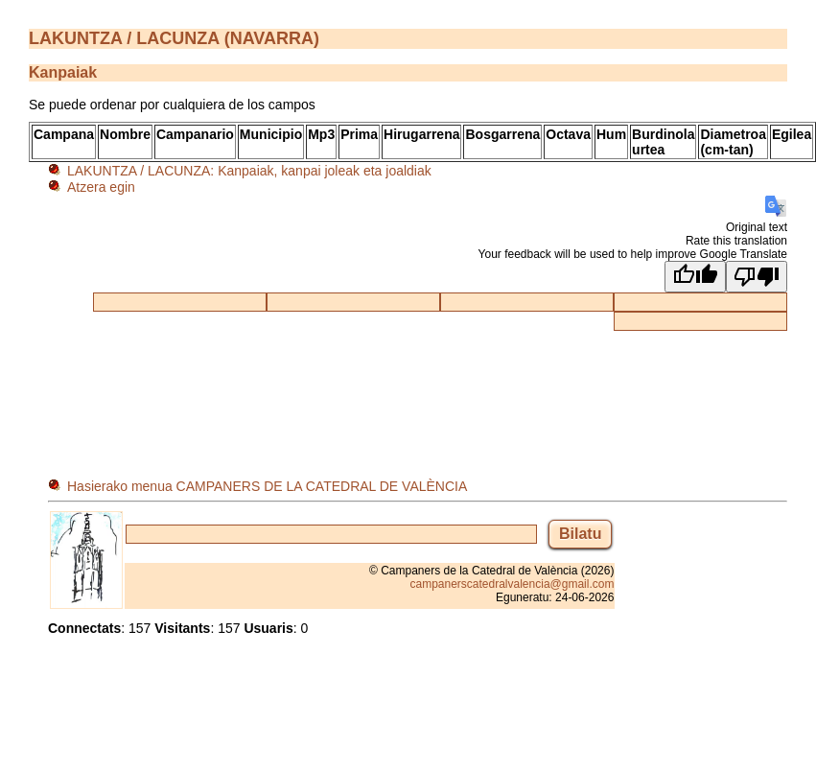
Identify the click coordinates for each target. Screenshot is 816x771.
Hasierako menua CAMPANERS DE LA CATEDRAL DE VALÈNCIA (267, 486)
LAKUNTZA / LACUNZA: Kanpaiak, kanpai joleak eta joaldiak (249, 170)
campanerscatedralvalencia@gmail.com (511, 584)
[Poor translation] (756, 276)
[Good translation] (695, 276)
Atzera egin (101, 187)
